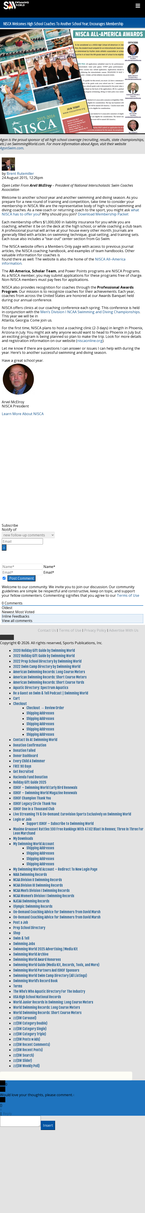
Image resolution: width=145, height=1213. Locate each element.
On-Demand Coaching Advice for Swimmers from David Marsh (56, 912)
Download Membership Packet (103, 214)
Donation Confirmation (29, 745)
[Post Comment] (21, 578)
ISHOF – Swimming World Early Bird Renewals (45, 787)
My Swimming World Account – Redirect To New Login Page (55, 869)
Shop (16, 933)
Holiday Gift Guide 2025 (29, 782)
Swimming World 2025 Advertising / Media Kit (45, 949)
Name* (49, 566)
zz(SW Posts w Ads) (26, 1039)
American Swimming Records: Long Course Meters (49, 672)
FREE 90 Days (22, 766)
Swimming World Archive (30, 954)
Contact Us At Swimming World (35, 740)
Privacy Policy (95, 630)
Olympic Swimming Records (32, 906)
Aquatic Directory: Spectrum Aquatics (40, 687)
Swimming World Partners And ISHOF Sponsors (46, 970)
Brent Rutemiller (20, 173)
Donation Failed (24, 750)
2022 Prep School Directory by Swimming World (47, 661)
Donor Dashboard (25, 756)
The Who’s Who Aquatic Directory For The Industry (49, 991)
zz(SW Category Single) (29, 1029)
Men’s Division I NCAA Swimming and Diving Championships (90, 311)
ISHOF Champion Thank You (32, 798)
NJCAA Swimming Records (31, 901)
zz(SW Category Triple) (29, 1034)
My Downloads (23, 838)
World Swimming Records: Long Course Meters (46, 1007)
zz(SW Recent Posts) (28, 1050)
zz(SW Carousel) (24, 1018)
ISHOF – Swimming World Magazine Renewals (45, 793)
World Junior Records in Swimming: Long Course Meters (53, 1002)
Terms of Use (128, 595)
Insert (48, 1125)
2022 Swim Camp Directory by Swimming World (46, 666)
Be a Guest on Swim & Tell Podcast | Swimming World (50, 693)
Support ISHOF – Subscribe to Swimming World (60, 823)
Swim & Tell (21, 938)
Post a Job (20, 922)
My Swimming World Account (33, 844)
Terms (17, 986)
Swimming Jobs (24, 944)
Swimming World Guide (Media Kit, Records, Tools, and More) (56, 965)
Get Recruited (23, 771)
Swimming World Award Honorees (37, 959)
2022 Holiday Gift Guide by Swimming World (44, 656)
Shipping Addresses (40, 713)
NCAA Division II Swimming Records (37, 880)
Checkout (20, 703)
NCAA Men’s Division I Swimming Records (41, 890)
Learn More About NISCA (23, 413)
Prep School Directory (29, 928)
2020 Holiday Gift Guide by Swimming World (44, 650)
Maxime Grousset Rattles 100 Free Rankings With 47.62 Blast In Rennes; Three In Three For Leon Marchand (78, 831)
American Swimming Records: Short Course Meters (50, 677)
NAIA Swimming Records (30, 874)
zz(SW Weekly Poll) (26, 1066)
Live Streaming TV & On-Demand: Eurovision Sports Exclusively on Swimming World (72, 814)
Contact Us (47, 630)
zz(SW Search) (23, 1055)
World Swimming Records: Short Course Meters (47, 1013)
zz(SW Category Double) (30, 1023)
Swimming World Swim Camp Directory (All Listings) (50, 975)
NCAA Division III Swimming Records (38, 885)
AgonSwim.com (11, 148)
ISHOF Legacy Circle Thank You (34, 803)
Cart (16, 698)
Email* (48, 572)
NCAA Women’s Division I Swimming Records (43, 896)
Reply (7, 1113)
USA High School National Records (37, 997)
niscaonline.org (89, 340)
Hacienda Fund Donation (30, 777)
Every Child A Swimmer (29, 761)
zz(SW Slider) (22, 1060)
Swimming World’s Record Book (35, 981)
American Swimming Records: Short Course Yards (48, 682)
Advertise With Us (123, 630)
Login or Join (22, 819)
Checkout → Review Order (45, 708)
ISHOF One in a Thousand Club (33, 809)
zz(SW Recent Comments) (31, 1044)
